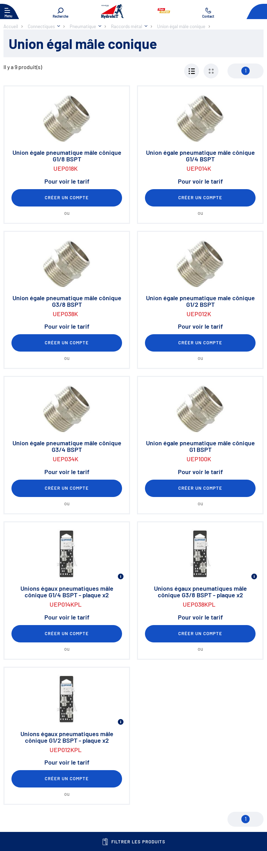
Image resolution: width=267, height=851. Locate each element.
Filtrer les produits (134, 841)
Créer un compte (67, 197)
